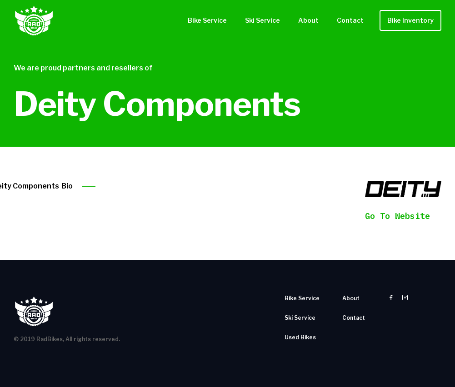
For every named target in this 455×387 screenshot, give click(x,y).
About (308, 20)
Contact (350, 20)
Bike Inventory (410, 20)
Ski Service (262, 20)
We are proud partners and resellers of (83, 68)
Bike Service (207, 20)
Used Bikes (300, 337)
